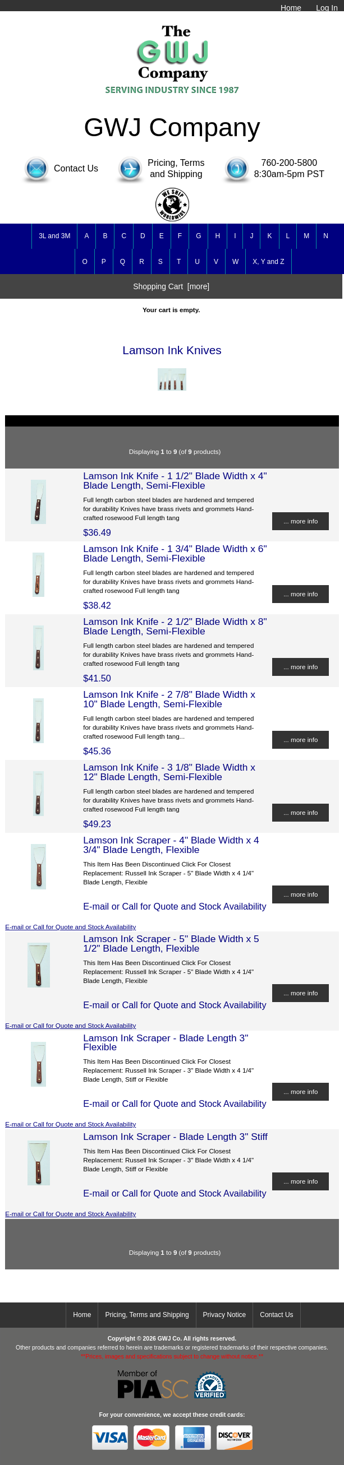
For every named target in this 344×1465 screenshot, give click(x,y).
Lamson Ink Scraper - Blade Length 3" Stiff (175, 1136)
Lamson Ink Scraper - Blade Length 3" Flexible (165, 1042)
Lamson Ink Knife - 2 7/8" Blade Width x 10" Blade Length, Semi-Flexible (169, 699)
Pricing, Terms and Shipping (147, 1315)
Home (291, 7)
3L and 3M (54, 236)
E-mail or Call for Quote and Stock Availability (70, 926)
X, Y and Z (268, 262)
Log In (327, 7)
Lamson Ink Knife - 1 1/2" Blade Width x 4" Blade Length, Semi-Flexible (175, 480)
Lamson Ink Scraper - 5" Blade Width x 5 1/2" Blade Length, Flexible (171, 943)
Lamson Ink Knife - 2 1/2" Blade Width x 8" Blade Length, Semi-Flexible (175, 626)
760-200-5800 (290, 163)
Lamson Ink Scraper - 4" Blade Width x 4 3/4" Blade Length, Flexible (171, 845)
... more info (300, 521)
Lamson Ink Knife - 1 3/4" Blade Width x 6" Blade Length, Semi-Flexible (175, 553)
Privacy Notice (224, 1315)
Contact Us (276, 1315)
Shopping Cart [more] (171, 286)
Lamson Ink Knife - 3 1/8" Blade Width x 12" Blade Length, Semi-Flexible (169, 772)
